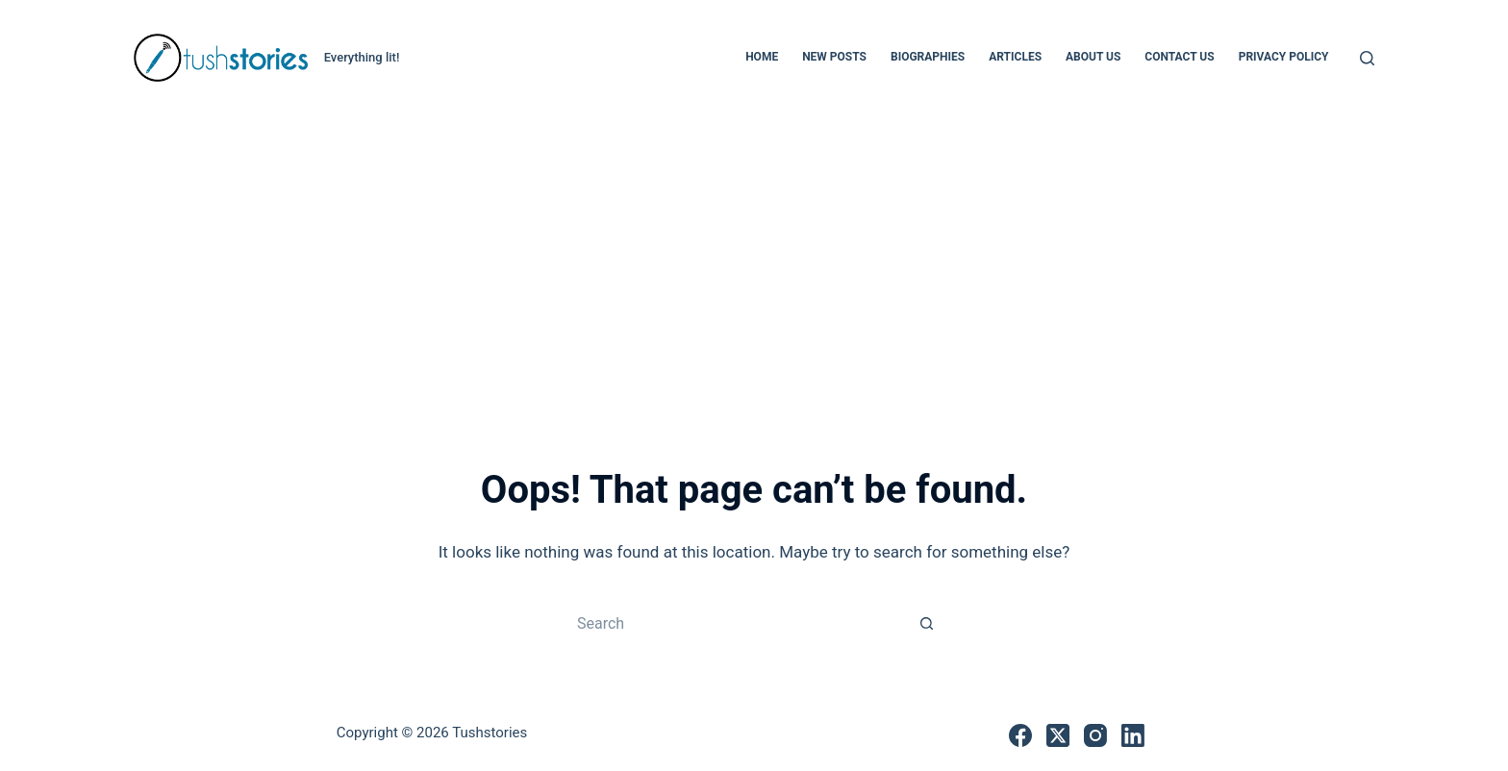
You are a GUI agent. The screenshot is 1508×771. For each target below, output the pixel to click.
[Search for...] (735, 623)
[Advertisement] (754, 259)
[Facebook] (1020, 735)
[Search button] (927, 623)
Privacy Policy (1284, 56)
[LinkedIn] (1132, 735)
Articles (1015, 56)
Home (761, 56)
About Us (1093, 56)
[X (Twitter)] (1057, 735)
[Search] (1367, 58)
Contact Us (1179, 56)
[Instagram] (1095, 735)
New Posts (834, 56)
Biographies (928, 56)
